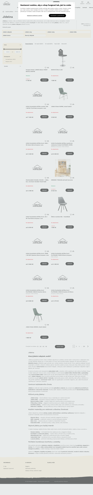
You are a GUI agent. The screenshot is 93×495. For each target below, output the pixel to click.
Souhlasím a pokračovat (57, 15)
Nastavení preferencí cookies (34, 15)
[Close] (73, 3)
